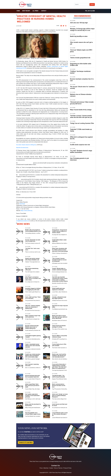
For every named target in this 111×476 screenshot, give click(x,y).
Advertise (46, 468)
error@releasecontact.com (22, 220)
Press (41, 468)
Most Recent (26, 10)
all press (35, 10)
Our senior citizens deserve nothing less (26, 144)
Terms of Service (58, 468)
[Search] (81, 4)
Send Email (22, 203)
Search (92, 4)
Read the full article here (22, 147)
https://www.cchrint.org (26, 210)
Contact (43, 10)
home (18, 10)
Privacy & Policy (67, 468)
